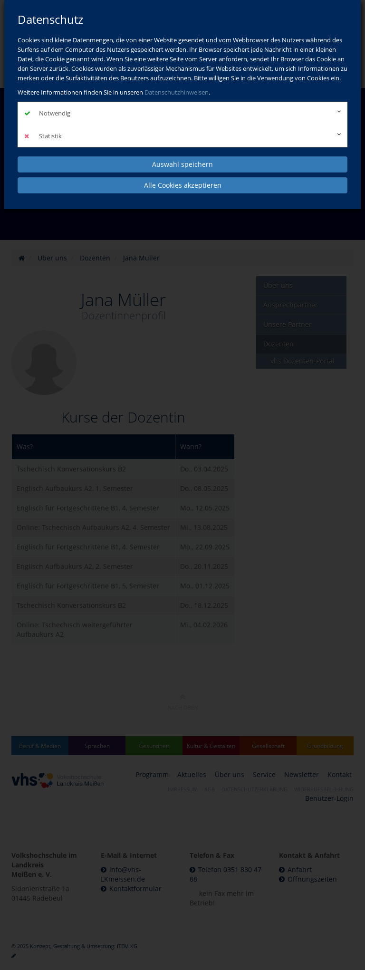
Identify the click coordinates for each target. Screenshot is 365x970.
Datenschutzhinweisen (176, 92)
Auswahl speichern (182, 164)
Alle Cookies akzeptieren (182, 185)
